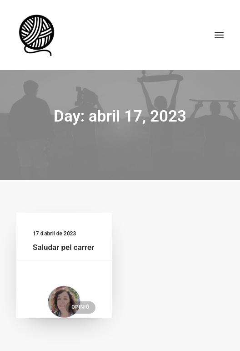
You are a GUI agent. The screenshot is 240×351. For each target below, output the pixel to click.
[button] (219, 35)
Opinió (80, 307)
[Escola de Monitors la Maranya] (38, 35)
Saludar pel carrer (63, 247)
